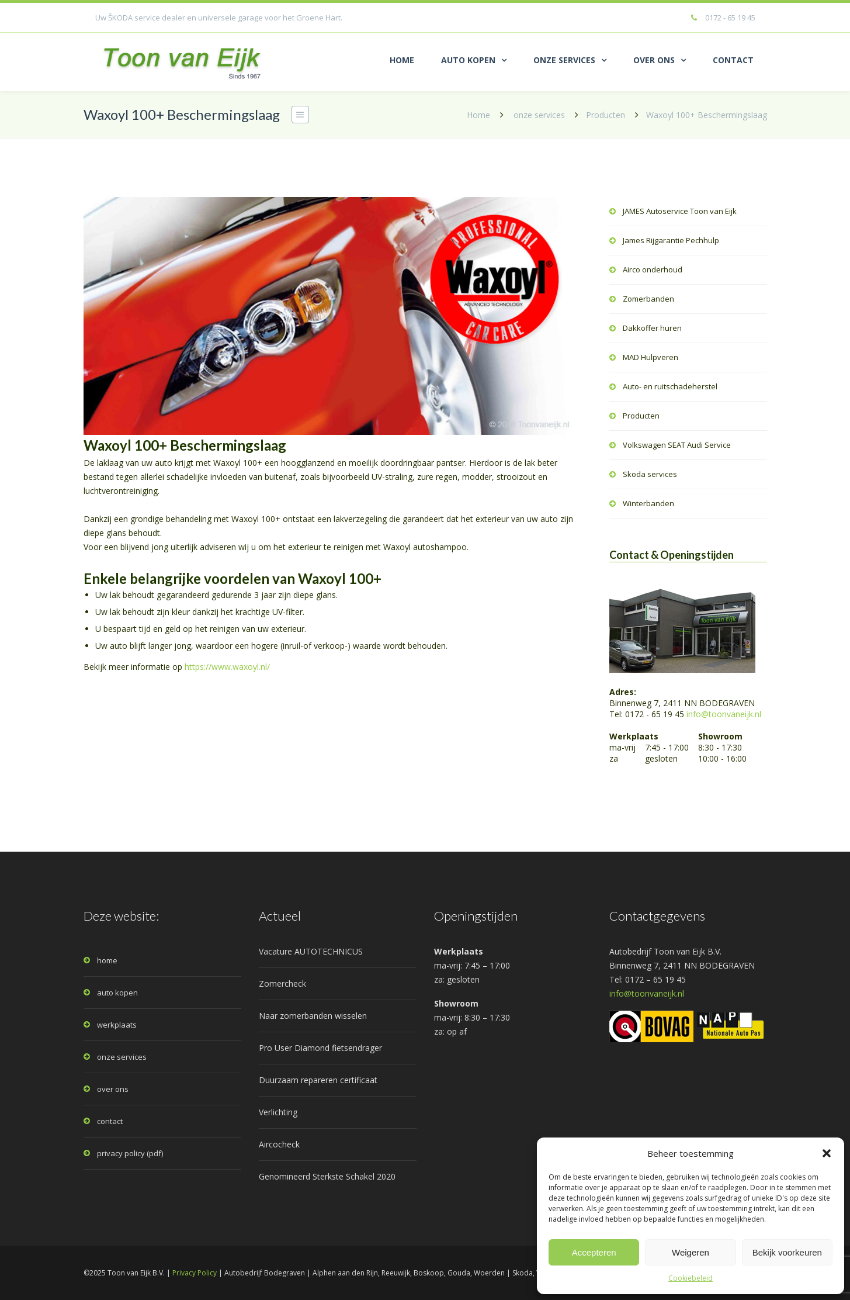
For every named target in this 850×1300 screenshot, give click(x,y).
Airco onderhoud (652, 269)
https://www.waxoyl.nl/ (227, 666)
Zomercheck (282, 983)
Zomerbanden (648, 298)
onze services (539, 114)
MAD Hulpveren (650, 357)
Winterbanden (648, 503)
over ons (113, 1089)
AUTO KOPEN (468, 59)
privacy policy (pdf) (130, 1153)
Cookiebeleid (690, 1278)
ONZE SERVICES (564, 59)
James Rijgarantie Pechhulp (671, 240)
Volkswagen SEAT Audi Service (677, 445)
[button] (826, 1153)
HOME (402, 59)
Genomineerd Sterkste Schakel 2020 (327, 1176)
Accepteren (594, 1252)
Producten (605, 114)
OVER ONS (654, 59)
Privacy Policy (194, 1273)
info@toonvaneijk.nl (723, 714)
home (107, 960)
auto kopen (117, 992)
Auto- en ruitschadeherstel (670, 386)
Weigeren (690, 1252)
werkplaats (117, 1024)
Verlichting (278, 1112)
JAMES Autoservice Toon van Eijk (680, 211)
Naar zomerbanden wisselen (313, 1015)
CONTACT (733, 59)
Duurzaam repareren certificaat (318, 1079)
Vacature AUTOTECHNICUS (311, 951)
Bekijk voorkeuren (787, 1252)
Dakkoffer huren (652, 328)
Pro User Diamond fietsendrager (320, 1047)
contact (110, 1121)
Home (478, 114)
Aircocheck (279, 1144)
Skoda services (650, 474)
